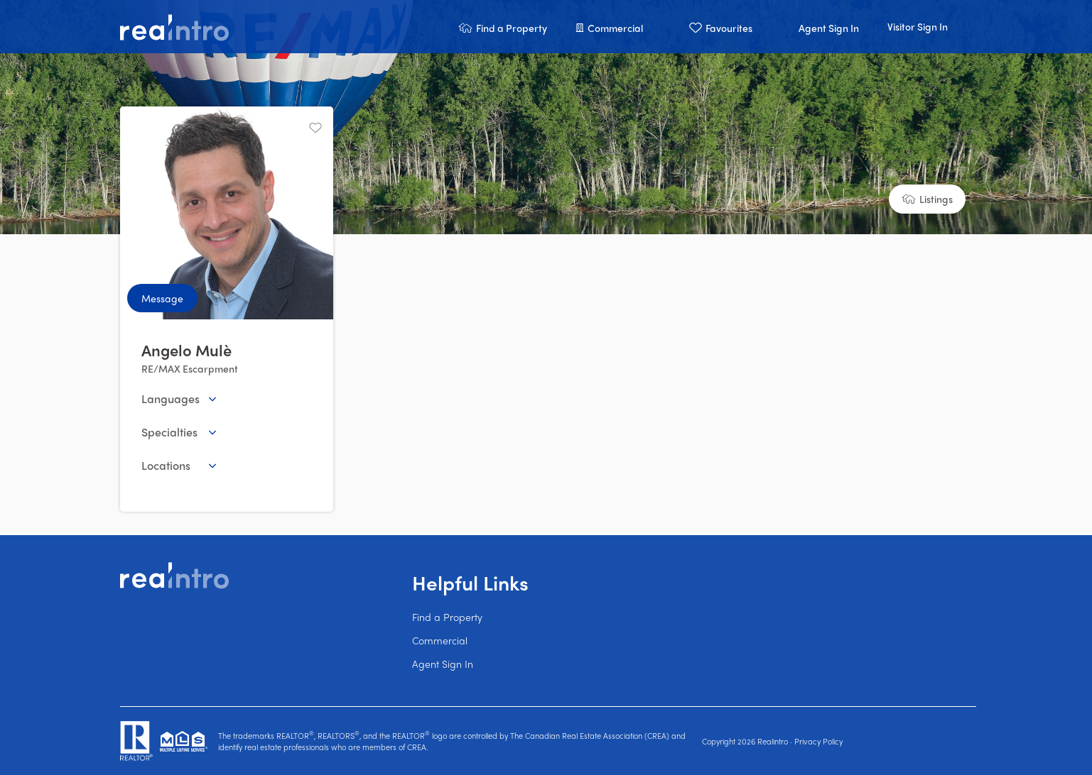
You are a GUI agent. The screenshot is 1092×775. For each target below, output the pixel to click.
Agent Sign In (442, 663)
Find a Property (447, 617)
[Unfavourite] (315, 128)
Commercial (439, 640)
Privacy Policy (818, 741)
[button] (502, 26)
